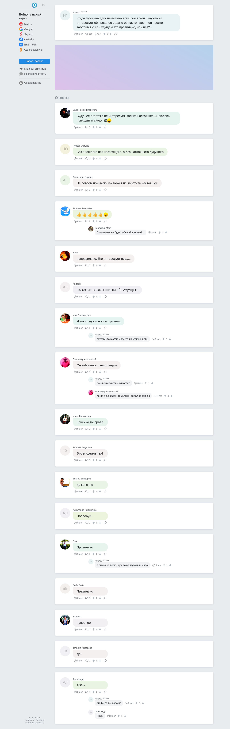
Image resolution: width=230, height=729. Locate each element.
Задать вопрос (34, 61)
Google (26, 29)
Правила (29, 720)
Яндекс (26, 34)
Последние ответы (32, 74)
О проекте (34, 717)
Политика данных (34, 722)
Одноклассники (30, 50)
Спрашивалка (30, 83)
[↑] (104, 34)
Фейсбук (26, 39)
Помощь (40, 720)
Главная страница (32, 69)
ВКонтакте (28, 44)
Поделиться (116, 33)
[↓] (110, 34)
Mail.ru (25, 24)
